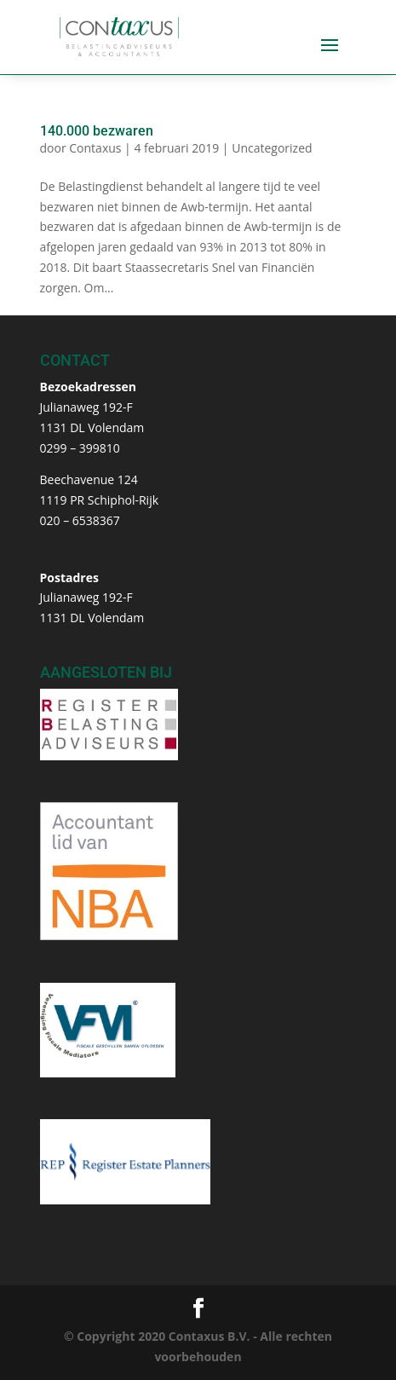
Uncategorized (272, 148)
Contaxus (95, 148)
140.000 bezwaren (96, 131)
